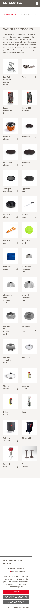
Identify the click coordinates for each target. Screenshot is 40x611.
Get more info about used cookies (16, 607)
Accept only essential (16, 597)
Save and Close (16, 602)
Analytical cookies (18, 572)
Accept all (16, 592)
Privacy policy (17, 587)
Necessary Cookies (17, 569)
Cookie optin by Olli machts (23, 609)
